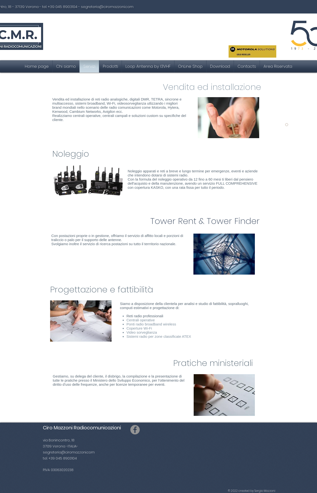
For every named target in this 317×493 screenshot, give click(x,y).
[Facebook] (135, 429)
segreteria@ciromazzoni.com (107, 6)
